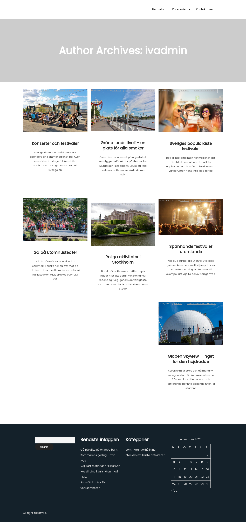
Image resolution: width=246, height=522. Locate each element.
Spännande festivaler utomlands (190, 249)
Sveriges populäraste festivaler (191, 146)
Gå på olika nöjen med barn (99, 450)
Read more (55, 181)
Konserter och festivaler (55, 143)
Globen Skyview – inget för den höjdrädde (191, 358)
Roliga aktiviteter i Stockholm (122, 259)
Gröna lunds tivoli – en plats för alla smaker (123, 145)
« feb (174, 491)
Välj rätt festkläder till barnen (100, 466)
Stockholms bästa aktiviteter (145, 455)
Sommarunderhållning (140, 450)
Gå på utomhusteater (55, 252)
